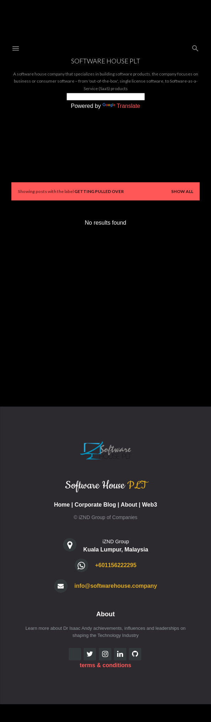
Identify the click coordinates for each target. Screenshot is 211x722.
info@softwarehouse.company (115, 586)
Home (62, 505)
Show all (182, 191)
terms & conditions (105, 665)
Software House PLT (105, 61)
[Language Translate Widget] (106, 96)
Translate (121, 106)
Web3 (149, 505)
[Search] (195, 47)
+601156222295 (115, 565)
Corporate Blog (95, 505)
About (129, 505)
